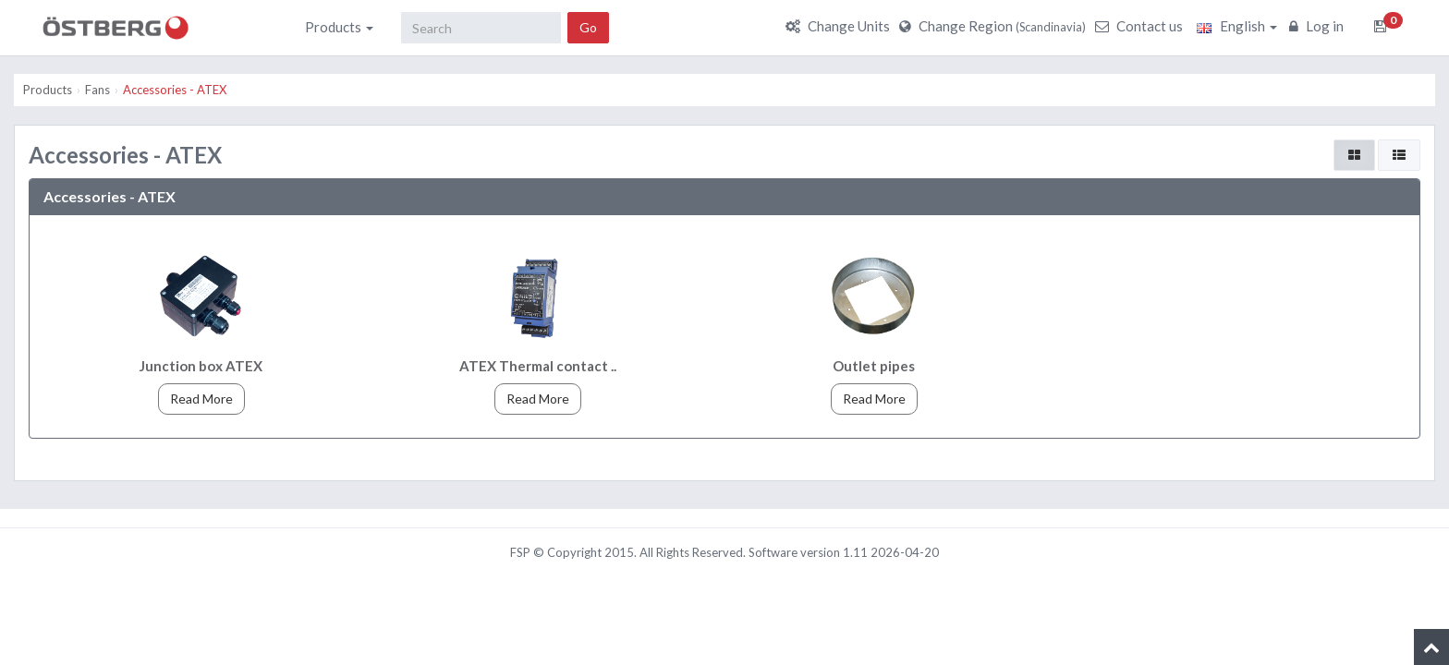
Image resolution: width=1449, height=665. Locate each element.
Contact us (1141, 26)
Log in (1319, 26)
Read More (201, 398)
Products (339, 26)
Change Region (995, 26)
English (1237, 26)
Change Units (840, 26)
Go (588, 27)
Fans (97, 89)
